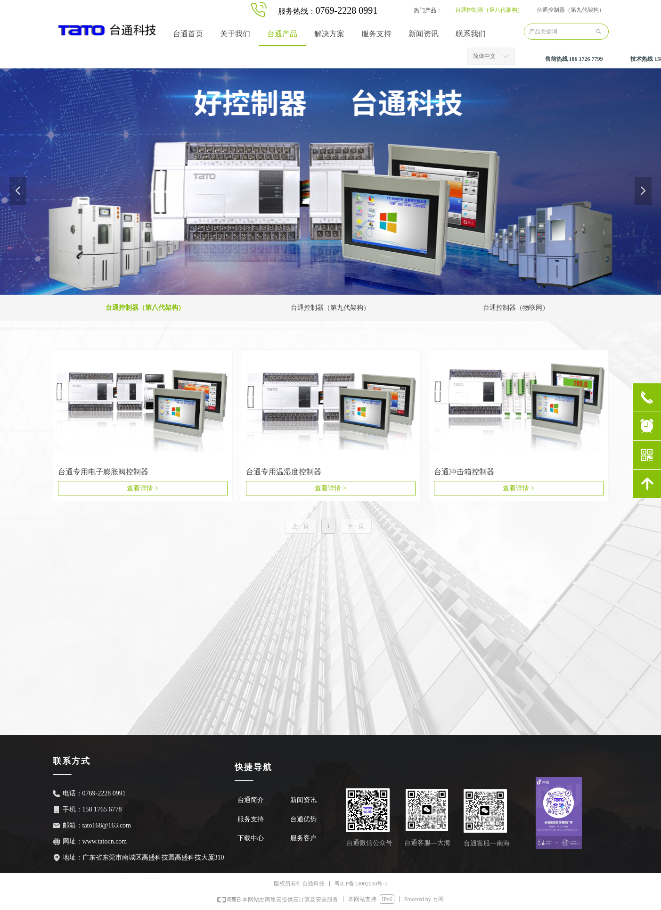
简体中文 (484, 56)
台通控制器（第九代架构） (570, 10)
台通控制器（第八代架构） (489, 10)
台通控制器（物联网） (516, 307)
